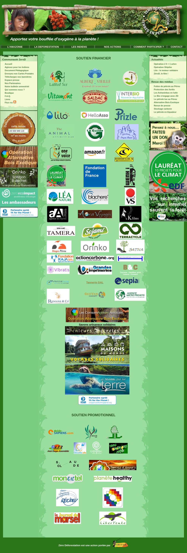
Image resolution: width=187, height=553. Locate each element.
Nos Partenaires (11, 83)
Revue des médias (162, 81)
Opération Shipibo (161, 67)
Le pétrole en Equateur (163, 112)
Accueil (6, 64)
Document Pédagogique (15, 70)
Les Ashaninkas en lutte (164, 93)
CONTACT (177, 46)
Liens (5, 99)
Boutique (7, 93)
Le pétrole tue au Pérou (163, 99)
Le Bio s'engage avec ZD (164, 96)
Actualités (157, 59)
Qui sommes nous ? (13, 90)
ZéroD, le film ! (159, 73)
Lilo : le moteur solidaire (164, 70)
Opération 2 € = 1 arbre (163, 64)
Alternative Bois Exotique (164, 102)
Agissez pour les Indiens (15, 67)
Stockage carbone (161, 109)
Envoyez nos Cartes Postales (17, 73)
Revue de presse (160, 105)
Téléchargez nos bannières (16, 77)
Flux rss (8, 102)
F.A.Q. (6, 96)
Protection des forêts (162, 89)
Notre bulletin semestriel (15, 86)
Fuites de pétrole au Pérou (165, 86)
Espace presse (10, 80)
